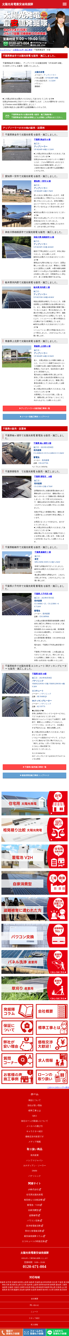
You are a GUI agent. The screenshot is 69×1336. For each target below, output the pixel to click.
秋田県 (20, 1282)
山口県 (64, 1287)
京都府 (10, 1287)
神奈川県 (5, 1285)
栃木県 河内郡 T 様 (42, 287)
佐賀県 (33, 1290)
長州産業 (34, 1155)
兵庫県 (22, 1287)
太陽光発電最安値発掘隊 (17, 4)
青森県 (2, 1282)
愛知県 (58, 1285)
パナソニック (34, 1176)
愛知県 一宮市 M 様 (42, 181)
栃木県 (43, 1282)
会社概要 (34, 1299)
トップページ (5, 50)
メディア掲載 (34, 1142)
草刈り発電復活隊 (34, 1231)
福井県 (29, 1285)
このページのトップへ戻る (58, 1087)
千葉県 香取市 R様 (43, 477)
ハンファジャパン (34, 1160)
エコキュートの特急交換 (34, 1241)
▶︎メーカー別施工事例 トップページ (34, 417)
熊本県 (45, 1290)
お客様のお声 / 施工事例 (22, 50)
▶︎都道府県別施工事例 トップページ (34, 775)
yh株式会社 (34, 1189)
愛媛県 (16, 1290)
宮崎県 (56, 1290)
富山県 (18, 1285)
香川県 (10, 1290)
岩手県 (8, 1282)
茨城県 (37, 1282)
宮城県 (14, 1282)
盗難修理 (34, 1215)
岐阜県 (47, 1285)
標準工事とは (34, 1110)
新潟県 (12, 1285)
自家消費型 (34, 1210)
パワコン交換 (34, 1220)
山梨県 (35, 1285)
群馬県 (49, 1282)
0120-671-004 (34, 1266)
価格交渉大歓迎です (34, 1136)
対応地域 (34, 1277)
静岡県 (52, 1285)
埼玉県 (54, 1282)
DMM (34, 1171)
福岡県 (28, 1290)
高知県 (22, 1290)
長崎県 (39, 1290)
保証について (34, 1100)
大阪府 (16, 1287)
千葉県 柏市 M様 (39, 674)
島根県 (47, 1287)
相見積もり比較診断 (34, 1200)
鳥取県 (41, 1287)
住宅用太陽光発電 (34, 1194)
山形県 (26, 1282)
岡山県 (52, 1287)
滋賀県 (4, 1287)
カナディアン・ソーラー (34, 1165)
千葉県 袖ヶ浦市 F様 (42, 443)
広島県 (58, 1287)
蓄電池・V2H (34, 1205)
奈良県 (28, 1287)
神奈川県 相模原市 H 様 (44, 237)
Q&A (34, 1116)
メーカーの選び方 (34, 1126)
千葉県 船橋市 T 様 (43, 552)
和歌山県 (34, 1287)
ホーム (34, 1094)
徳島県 (4, 1290)
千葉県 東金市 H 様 (42, 139)
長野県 (41, 1285)
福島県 (31, 1282)
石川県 (24, 1285)
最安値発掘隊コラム (34, 1236)
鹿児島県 (63, 1290)
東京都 (66, 1282)
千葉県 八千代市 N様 (43, 594)
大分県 (51, 1290)
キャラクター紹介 (34, 1131)
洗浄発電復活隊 (34, 1226)
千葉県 (60, 1282)
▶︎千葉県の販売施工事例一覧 (34, 767)
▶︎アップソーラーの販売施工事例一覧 (34, 408)
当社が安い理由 (34, 1105)
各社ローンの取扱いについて (34, 1121)
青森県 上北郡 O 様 (42, 346)
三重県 (64, 1285)
